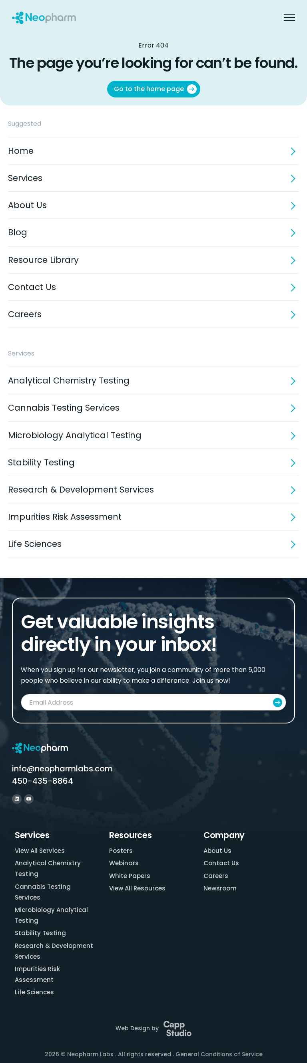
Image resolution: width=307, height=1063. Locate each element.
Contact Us (32, 287)
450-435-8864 (42, 781)
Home (21, 151)
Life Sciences (35, 544)
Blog (17, 232)
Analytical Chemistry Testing (69, 380)
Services (25, 178)
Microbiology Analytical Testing (75, 435)
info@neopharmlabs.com (62, 768)
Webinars (124, 863)
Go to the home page (155, 89)
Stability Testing (41, 462)
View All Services (40, 850)
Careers (25, 314)
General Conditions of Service (219, 1054)
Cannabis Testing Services (64, 407)
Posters (121, 850)
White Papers (129, 876)
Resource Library (43, 260)
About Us (27, 205)
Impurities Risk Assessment (65, 517)
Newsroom (220, 888)
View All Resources (137, 888)
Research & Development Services (81, 489)
